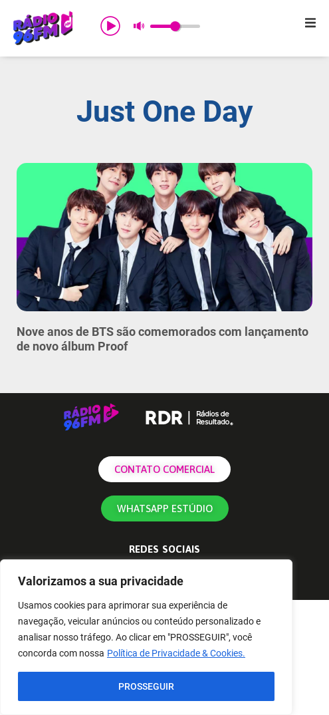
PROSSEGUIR (146, 686)
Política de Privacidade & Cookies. (176, 653)
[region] (146, 637)
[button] (310, 23)
